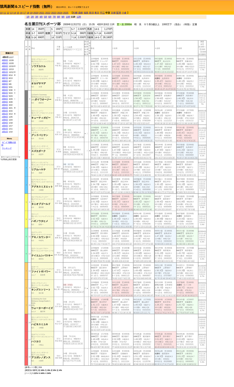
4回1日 (5, 72)
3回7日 (5, 78)
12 (8, 13)
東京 (96, 12)
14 (14, 13)
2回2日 (5, 111)
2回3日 (5, 108)
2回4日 (5, 105)
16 (21, 13)
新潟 (91, 12)
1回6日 (5, 117)
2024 (60, 13)
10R (68, 17)
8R (58, 17)
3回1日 (5, 96)
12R (79, 17)
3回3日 (5, 90)
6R (49, 17)
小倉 (124, 12)
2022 (48, 13)
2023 (54, 13)
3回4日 (5, 87)
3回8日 (5, 75)
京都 (113, 12)
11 (4, 13)
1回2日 (5, 129)
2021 (42, 13)
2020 (36, 13)
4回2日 (5, 69)
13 (11, 13)
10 (1, 13)
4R (41, 17)
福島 (86, 12)
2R (32, 17)
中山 (102, 13)
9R (62, 17)
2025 (65, 13)
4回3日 (5, 66)
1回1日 (5, 132)
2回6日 (5, 99)
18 (28, 13)
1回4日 (5, 123)
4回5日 (5, 60)
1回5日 (5, 120)
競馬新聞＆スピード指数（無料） (27, 6)
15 (18, 13)
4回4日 (5, 63)
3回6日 (5, 81)
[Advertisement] (9, 33)
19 (31, 13)
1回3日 (5, 126)
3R (36, 17)
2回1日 (5, 114)
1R (27, 17)
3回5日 (5, 84)
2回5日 (5, 102)
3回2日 (5, 93)
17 (24, 13)
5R (45, 17)
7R (54, 17)
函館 (80, 12)
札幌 (75, 12)
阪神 (118, 13)
